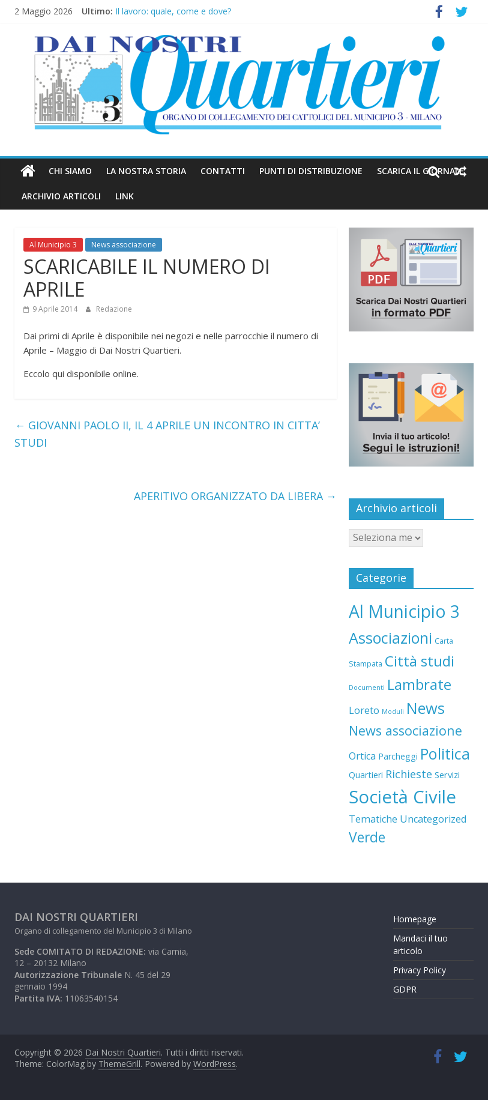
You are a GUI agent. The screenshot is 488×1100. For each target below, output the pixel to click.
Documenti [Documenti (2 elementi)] (367, 687)
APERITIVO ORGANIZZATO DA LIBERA (235, 496)
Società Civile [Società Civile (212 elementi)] (402, 797)
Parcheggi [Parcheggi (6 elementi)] (398, 756)
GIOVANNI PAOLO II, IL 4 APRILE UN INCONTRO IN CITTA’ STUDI (167, 434)
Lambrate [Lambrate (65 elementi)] (419, 684)
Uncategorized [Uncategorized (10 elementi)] (433, 819)
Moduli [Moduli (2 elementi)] (393, 711)
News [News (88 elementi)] (425, 708)
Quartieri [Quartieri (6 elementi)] (366, 775)
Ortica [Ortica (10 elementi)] (362, 756)
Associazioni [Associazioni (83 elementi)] (390, 637)
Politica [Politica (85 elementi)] (445, 753)
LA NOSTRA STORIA (146, 171)
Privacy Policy (419, 970)
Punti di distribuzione (311, 171)
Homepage (414, 919)
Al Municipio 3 (53, 245)
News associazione (123, 245)
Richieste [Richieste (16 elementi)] (408, 774)
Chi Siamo (70, 171)
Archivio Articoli (61, 196)
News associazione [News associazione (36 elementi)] (405, 730)
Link (124, 196)
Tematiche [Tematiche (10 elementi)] (373, 819)
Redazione (114, 309)
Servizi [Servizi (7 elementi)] (447, 775)
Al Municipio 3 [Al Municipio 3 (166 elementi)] (404, 611)
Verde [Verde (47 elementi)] (367, 837)
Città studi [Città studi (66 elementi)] (419, 661)
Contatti (222, 171)
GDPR (405, 989)
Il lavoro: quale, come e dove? (173, 11)
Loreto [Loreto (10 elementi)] (364, 710)
